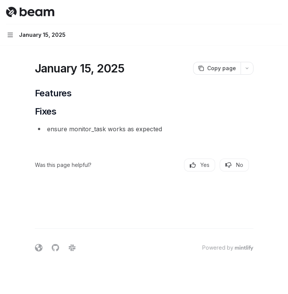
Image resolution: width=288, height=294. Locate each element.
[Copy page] (217, 68)
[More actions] (278, 12)
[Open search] (264, 12)
